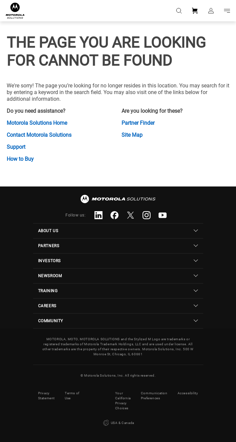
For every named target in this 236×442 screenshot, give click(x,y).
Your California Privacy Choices (123, 400)
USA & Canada (118, 423)
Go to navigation (227, 11)
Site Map (132, 135)
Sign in (211, 11)
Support (16, 147)
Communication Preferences (154, 395)
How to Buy (20, 159)
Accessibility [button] (188, 393)
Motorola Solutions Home (37, 123)
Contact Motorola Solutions (39, 135)
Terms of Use (72, 395)
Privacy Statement (46, 395)
